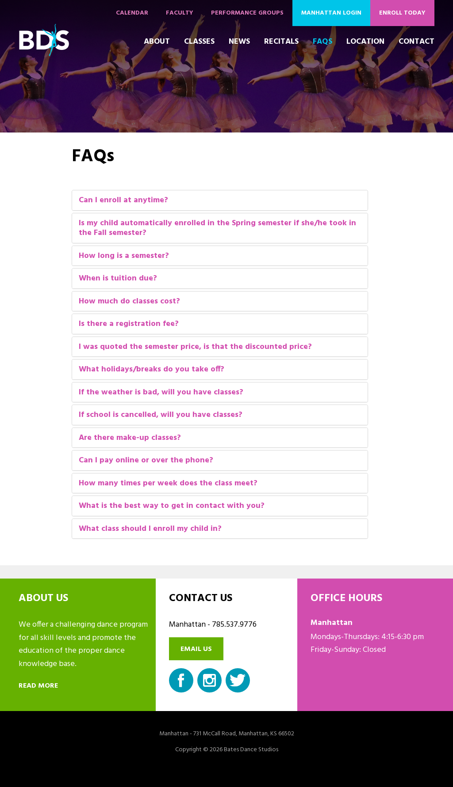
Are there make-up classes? (130, 438)
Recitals (281, 41)
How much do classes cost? (129, 302)
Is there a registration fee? (129, 324)
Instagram (209, 680)
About (157, 41)
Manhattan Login (331, 13)
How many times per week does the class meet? (168, 484)
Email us (196, 649)
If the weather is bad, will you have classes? (161, 393)
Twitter (238, 680)
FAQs (322, 41)
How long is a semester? (124, 256)
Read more (38, 686)
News (239, 41)
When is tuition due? (118, 279)
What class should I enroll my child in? (150, 529)
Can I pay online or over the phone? (146, 461)
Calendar (132, 13)
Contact (416, 41)
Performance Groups (247, 13)
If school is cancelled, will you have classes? (160, 415)
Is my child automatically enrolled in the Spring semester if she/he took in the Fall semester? (217, 228)
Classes (199, 41)
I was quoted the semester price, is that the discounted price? (195, 347)
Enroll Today (402, 13)
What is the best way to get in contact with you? (172, 506)
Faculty (179, 13)
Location (365, 41)
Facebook (181, 680)
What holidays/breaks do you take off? (151, 370)
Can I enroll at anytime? (123, 201)
